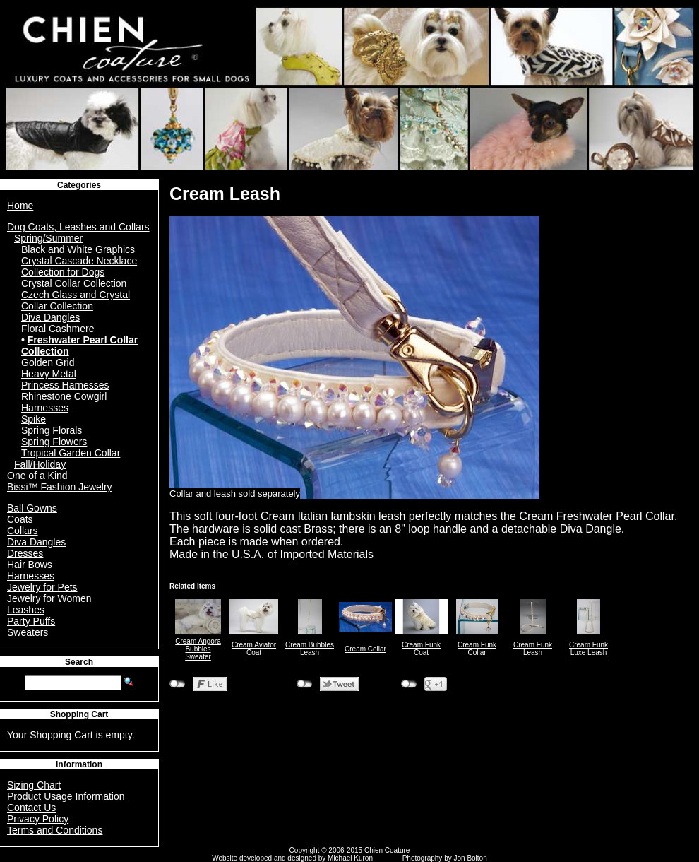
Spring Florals (51, 430)
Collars (22, 530)
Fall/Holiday (40, 464)
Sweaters (27, 632)
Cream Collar (365, 649)
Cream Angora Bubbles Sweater (197, 649)
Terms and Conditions (54, 830)
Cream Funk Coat (421, 648)
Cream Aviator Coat (254, 648)
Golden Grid (47, 362)
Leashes (25, 609)
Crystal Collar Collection (73, 283)
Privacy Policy (37, 819)
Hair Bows (29, 564)
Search (79, 662)
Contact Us (31, 807)
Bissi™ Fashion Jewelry (59, 486)
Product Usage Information (66, 796)
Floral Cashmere (57, 328)
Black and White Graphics (78, 249)
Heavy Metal (48, 373)
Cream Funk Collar (477, 648)
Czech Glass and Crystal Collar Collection (75, 300)
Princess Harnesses (65, 385)
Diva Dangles (50, 317)
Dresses (25, 553)
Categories (79, 185)
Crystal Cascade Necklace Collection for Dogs (79, 266)
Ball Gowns (32, 508)
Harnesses (30, 575)
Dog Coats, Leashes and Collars (78, 226)
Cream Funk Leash (532, 648)
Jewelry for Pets (42, 587)
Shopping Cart (79, 714)
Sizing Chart (34, 785)
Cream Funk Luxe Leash (588, 648)
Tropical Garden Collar (70, 453)
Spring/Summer (48, 238)
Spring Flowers (54, 441)
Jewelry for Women (49, 598)
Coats (20, 519)
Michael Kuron (350, 858)
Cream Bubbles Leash (309, 648)
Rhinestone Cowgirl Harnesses (64, 402)
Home (20, 205)
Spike (33, 419)
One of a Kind (37, 475)
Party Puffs (31, 621)
